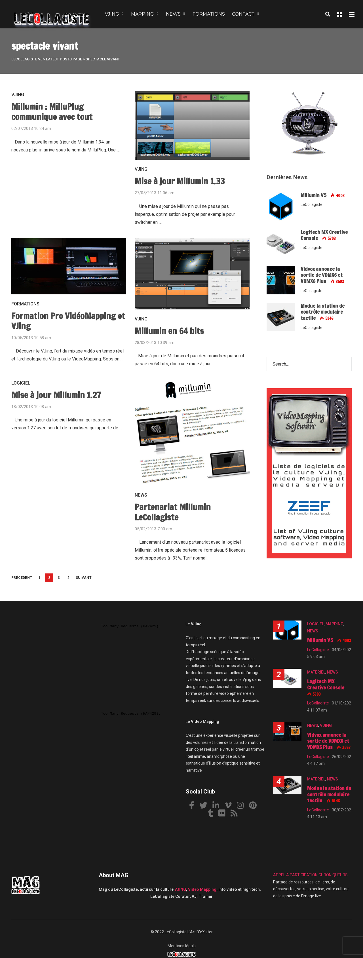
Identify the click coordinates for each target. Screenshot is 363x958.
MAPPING (142, 14)
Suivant (84, 577)
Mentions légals (182, 946)
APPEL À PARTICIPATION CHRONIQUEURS (310, 875)
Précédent (21, 577)
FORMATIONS (209, 14)
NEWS (173, 14)
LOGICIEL (20, 383)
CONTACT (243, 14)
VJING (112, 14)
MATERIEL (316, 672)
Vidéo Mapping (202, 889)
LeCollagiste (176, 932)
